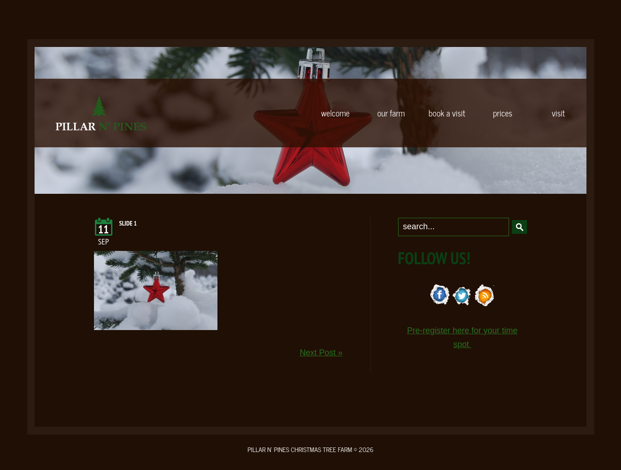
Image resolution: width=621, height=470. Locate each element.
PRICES (502, 113)
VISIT (558, 113)
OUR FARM (391, 113)
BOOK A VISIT (446, 113)
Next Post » (320, 352)
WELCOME (335, 113)
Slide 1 (128, 223)
